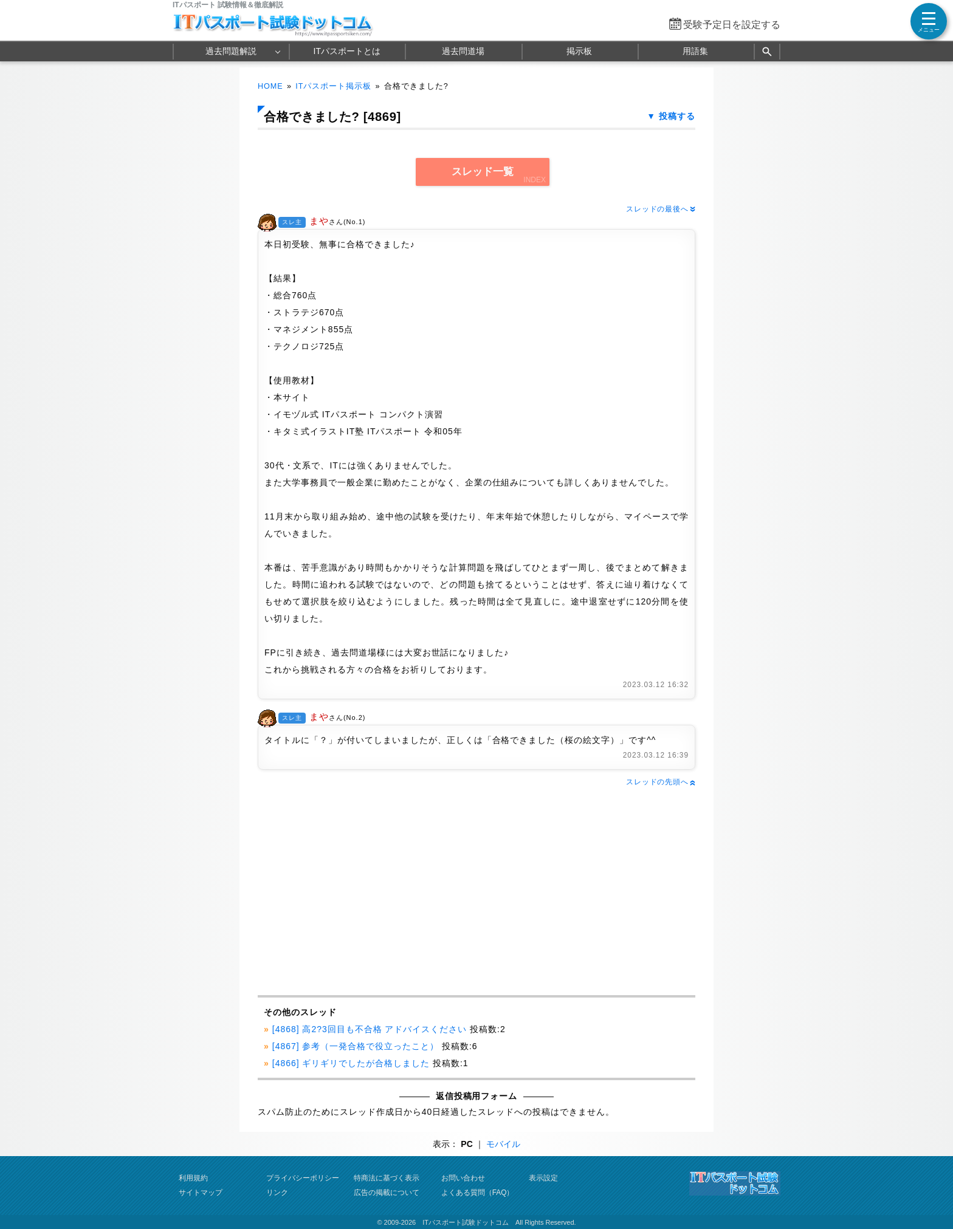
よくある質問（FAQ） (477, 1192)
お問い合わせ (463, 1178)
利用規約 (193, 1178)
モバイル (503, 1144)
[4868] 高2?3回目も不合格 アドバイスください (369, 1029)
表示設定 (543, 1178)
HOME (270, 86)
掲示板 (579, 51)
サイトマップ (200, 1192)
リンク (277, 1192)
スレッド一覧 (483, 171)
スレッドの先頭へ (660, 782)
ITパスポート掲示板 (333, 86)
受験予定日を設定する (731, 24)
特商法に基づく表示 (386, 1178)
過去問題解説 (230, 51)
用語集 (695, 51)
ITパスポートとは (347, 51)
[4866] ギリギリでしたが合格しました (351, 1063)
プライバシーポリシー (302, 1178)
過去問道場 (463, 51)
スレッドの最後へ (660, 209)
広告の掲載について (386, 1192)
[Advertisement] (365, 892)
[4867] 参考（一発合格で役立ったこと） (355, 1046)
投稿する (677, 116)
